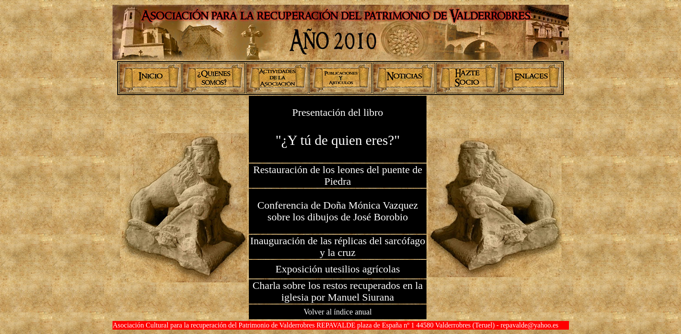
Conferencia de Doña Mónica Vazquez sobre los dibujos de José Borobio (337, 211)
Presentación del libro (337, 112)
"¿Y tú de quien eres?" (337, 140)
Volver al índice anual (338, 312)
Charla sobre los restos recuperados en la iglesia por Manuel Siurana (338, 291)
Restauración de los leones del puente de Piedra (337, 175)
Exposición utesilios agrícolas (337, 269)
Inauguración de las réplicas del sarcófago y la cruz (337, 246)
